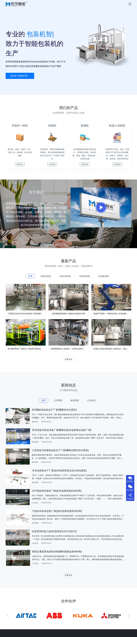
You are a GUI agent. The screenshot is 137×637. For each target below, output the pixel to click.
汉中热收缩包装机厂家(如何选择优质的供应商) (49, 468)
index (29, 590)
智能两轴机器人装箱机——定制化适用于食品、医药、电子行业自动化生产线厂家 (69, 357)
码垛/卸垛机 (11, 607)
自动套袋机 (10, 618)
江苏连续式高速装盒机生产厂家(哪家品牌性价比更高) (48, 445)
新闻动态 (52, 596)
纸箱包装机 (10, 613)
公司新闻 (9, 590)
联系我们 (31, 601)
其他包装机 (10, 596)
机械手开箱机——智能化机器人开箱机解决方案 (112, 321)
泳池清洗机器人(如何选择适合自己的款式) (49, 492)
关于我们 (31, 596)
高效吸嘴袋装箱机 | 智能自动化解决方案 (69, 321)
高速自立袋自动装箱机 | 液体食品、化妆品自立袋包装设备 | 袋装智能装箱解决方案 (112, 357)
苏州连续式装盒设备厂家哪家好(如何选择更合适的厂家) (113, 421)
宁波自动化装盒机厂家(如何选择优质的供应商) (114, 468)
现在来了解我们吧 (19, 85)
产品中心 (52, 590)
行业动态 (35, 482)
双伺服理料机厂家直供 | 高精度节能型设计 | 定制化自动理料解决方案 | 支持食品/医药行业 (27, 357)
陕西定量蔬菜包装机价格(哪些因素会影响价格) (114, 492)
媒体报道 (35, 435)
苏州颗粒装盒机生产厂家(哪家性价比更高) (49, 421)
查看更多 (36, 242)
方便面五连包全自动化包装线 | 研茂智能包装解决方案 (27, 321)
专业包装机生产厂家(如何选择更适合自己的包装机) (114, 445)
